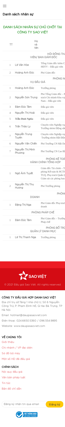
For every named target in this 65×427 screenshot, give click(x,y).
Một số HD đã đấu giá (16, 359)
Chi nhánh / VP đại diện (17, 347)
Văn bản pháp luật (13, 377)
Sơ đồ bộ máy (11, 353)
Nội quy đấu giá (12, 372)
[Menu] (5, 6)
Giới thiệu (8, 342)
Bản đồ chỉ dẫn (11, 389)
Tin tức (6, 383)
